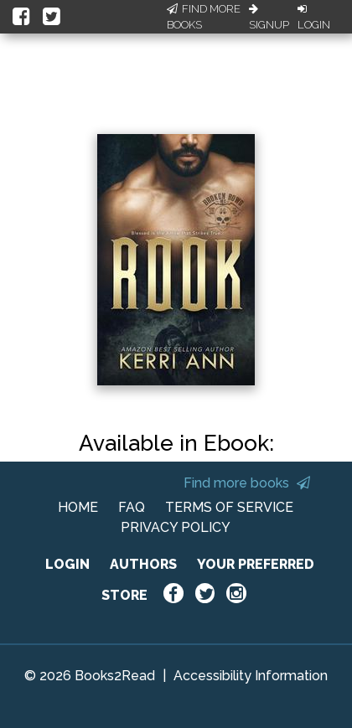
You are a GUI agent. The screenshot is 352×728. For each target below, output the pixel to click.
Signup (269, 17)
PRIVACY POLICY (175, 527)
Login (314, 17)
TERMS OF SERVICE (229, 507)
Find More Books (204, 17)
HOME (78, 507)
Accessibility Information (250, 676)
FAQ (131, 507)
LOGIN (67, 564)
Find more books (247, 483)
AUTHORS (143, 564)
